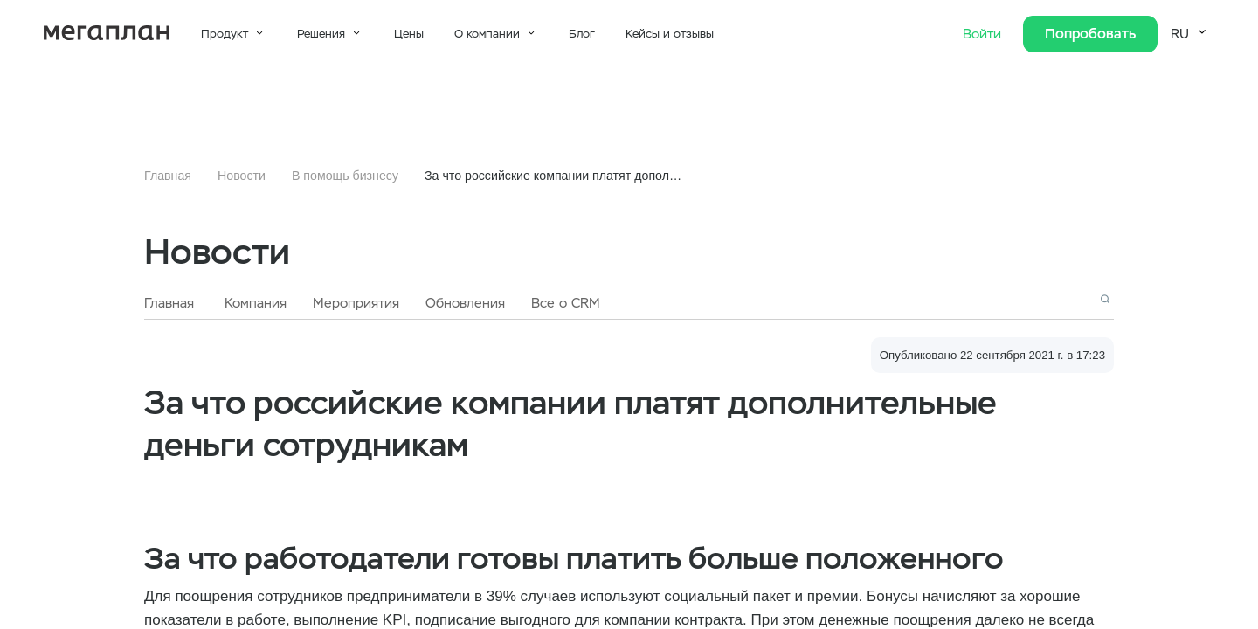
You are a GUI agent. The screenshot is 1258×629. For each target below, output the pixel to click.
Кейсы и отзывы (670, 33)
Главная (167, 176)
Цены (409, 33)
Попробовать (1090, 33)
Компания (256, 303)
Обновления (465, 303)
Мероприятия (356, 303)
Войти (984, 34)
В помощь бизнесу (345, 176)
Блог (582, 33)
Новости (242, 176)
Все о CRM (565, 303)
